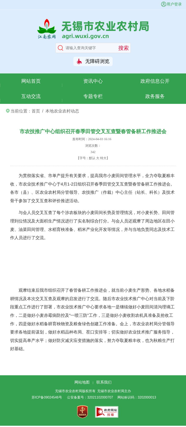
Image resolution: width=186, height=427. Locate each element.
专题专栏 (93, 97)
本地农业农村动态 (62, 112)
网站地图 (82, 383)
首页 (36, 112)
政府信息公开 (155, 81)
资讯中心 (93, 81)
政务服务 (155, 97)
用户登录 (174, 4)
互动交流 (31, 97)
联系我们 (104, 383)
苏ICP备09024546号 (47, 399)
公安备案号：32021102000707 (90, 399)
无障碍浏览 (97, 61)
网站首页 (31, 81)
